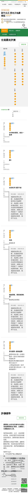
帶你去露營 (13, 476)
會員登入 (10, 4)
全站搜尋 (20, 1)
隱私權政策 (9, 488)
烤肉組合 (4, 474)
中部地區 (13, 464)
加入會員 (4, 4)
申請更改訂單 (17, 4)
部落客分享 (13, 479)
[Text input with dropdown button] (13, 2)
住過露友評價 (12, 34)
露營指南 (13, 474)
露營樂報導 (13, 481)
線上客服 (11, 491)
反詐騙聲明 (15, 488)
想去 (25, 27)
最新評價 (16, 111)
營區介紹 (11, 30)
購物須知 (4, 488)
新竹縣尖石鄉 (5, 10)
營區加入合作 (11, 490)
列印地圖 (4, 34)
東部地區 (13, 468)
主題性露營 (13, 483)
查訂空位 (4, 30)
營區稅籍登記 (16, 491)
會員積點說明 (4, 490)
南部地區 (13, 466)
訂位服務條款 (18, 490)
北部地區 (13, 461)
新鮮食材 (4, 476)
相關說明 (18, 30)
